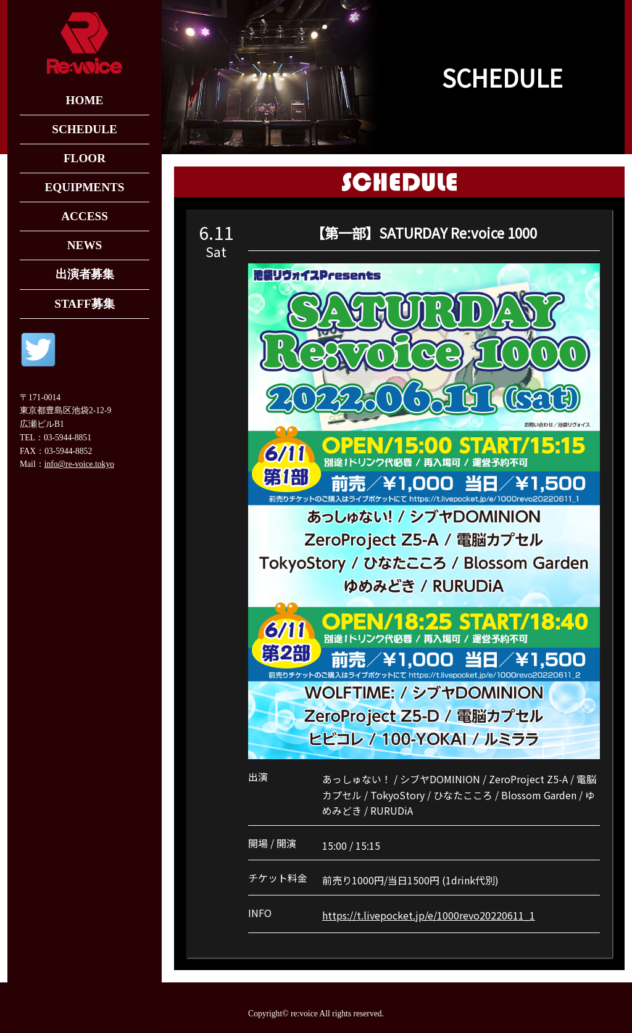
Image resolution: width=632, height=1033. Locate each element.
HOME (85, 100)
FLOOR (85, 158)
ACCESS (84, 216)
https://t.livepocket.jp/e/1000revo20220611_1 (428, 915)
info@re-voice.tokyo (79, 464)
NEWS (84, 245)
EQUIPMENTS (84, 187)
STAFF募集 (84, 303)
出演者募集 (85, 274)
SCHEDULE (84, 129)
